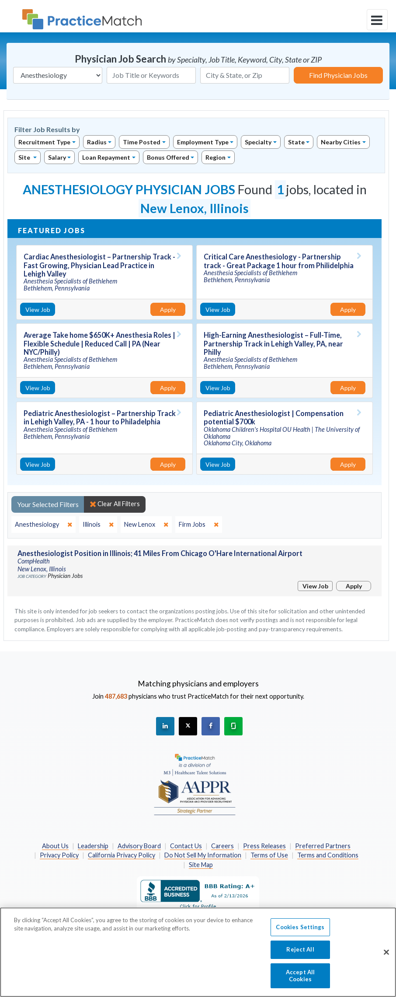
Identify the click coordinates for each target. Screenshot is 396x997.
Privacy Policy (59, 855)
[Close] (386, 957)
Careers (222, 846)
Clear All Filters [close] (115, 504)
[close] (43, 524)
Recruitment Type (44, 142)
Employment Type (203, 142)
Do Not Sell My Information (202, 855)
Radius (97, 142)
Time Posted (141, 142)
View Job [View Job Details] (37, 309)
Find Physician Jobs (338, 75)
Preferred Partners (323, 846)
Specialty (258, 142)
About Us (55, 846)
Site (24, 157)
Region (215, 157)
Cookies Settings (300, 931)
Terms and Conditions (327, 855)
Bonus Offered (168, 157)
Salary (57, 157)
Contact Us (186, 846)
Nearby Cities (341, 142)
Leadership (93, 846)
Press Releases (264, 846)
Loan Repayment (106, 157)
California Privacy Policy (121, 855)
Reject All (300, 954)
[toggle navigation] (377, 19)
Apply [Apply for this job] (168, 309)
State (296, 142)
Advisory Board (139, 846)
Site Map (201, 864)
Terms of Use (269, 855)
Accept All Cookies (300, 980)
